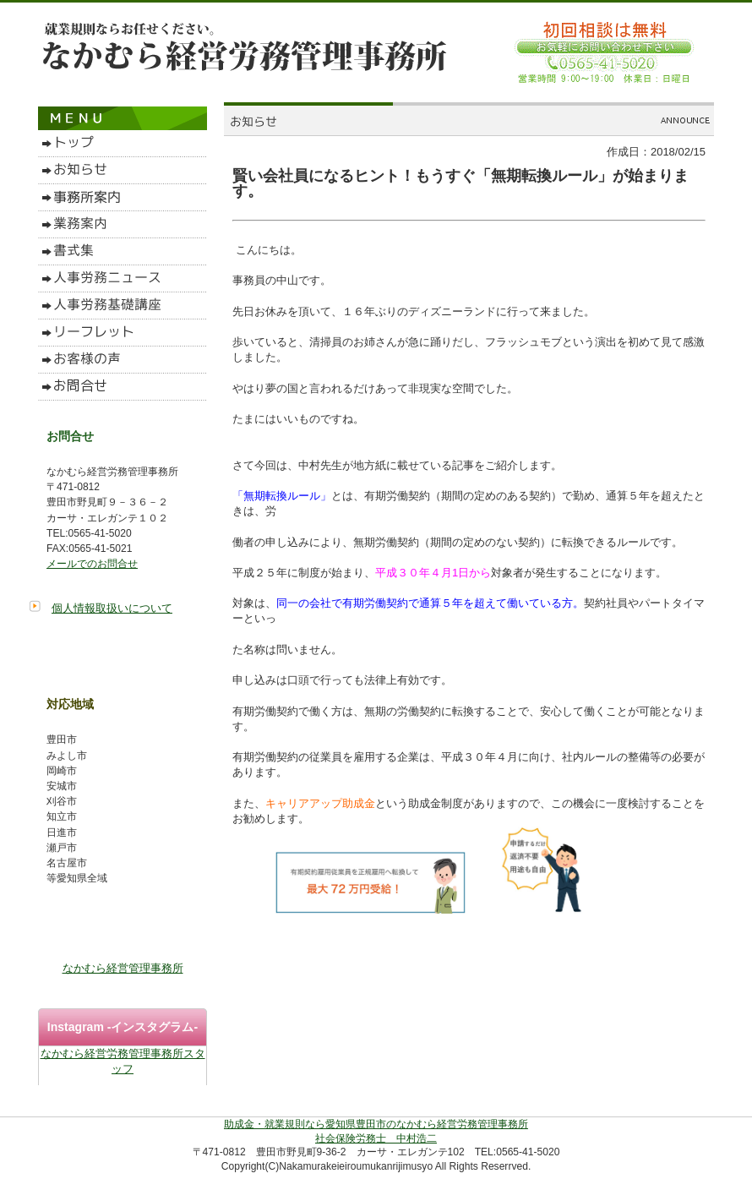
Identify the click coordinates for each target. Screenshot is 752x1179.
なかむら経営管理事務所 (123, 968)
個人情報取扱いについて (112, 608)
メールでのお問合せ (92, 564)
